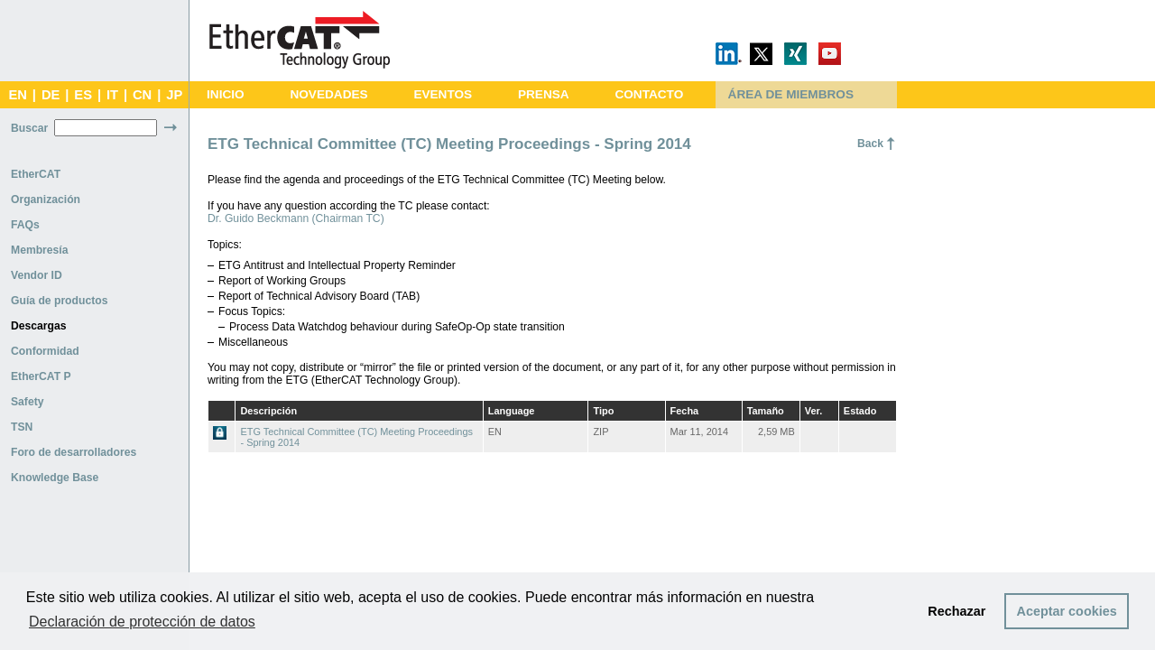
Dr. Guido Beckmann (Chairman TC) (296, 218)
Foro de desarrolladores (73, 452)
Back (870, 143)
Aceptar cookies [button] (1067, 611)
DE (51, 95)
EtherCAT (35, 174)
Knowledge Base (54, 477)
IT (112, 95)
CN (142, 95)
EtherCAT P (41, 376)
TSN (21, 427)
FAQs (25, 224)
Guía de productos (59, 300)
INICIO (226, 94)
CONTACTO (648, 94)
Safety (27, 401)
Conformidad (45, 351)
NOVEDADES (328, 94)
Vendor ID (36, 275)
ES (83, 95)
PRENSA (543, 94)
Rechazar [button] (956, 611)
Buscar (29, 128)
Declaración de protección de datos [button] (142, 621)
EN (17, 95)
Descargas (39, 326)
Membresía (40, 250)
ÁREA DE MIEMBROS (791, 94)
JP (174, 95)
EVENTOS (442, 94)
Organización (45, 199)
